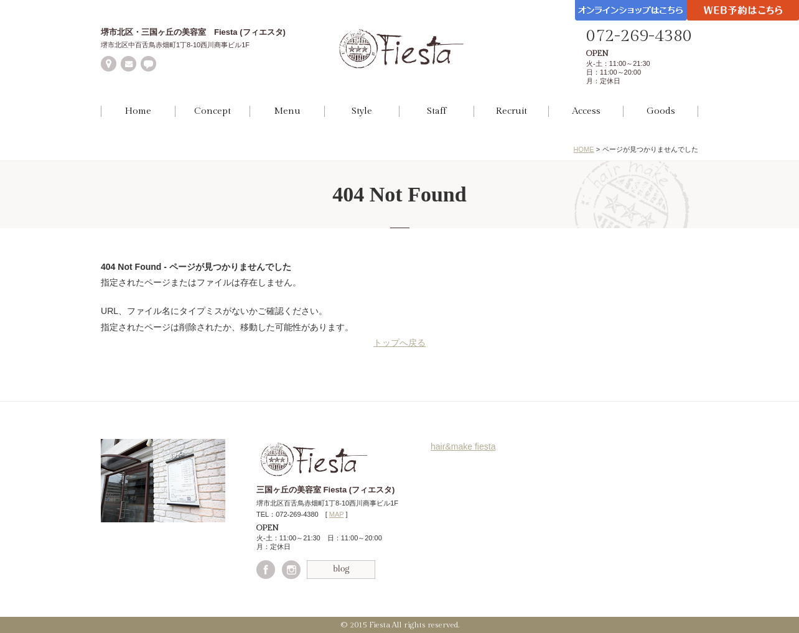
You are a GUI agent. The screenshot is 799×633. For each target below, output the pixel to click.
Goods (661, 111)
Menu (287, 111)
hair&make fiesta (463, 446)
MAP (336, 514)
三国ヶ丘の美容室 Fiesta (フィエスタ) (325, 489)
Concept (212, 111)
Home (138, 111)
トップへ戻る (399, 343)
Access (586, 111)
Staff (436, 111)
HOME (584, 149)
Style (362, 111)
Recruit (511, 111)
